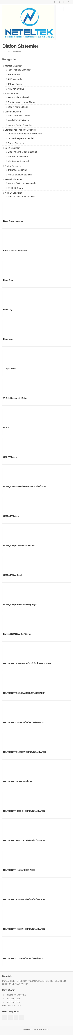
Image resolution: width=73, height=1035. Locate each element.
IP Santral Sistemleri (17, 170)
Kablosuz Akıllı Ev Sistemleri (21, 196)
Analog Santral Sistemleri (20, 174)
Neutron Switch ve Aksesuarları (22, 183)
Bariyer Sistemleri (16, 143)
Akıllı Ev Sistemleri (13, 193)
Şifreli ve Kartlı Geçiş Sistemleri (22, 152)
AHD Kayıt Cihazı (16, 89)
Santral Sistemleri (13, 166)
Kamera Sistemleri (13, 66)
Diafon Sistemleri (13, 111)
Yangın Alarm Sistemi (18, 107)
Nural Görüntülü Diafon (18, 120)
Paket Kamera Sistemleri (19, 70)
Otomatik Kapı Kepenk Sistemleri (20, 130)
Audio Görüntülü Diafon (19, 115)
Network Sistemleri (13, 179)
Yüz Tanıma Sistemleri (18, 161)
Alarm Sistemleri (12, 93)
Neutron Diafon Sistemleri (20, 125)
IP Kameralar (14, 74)
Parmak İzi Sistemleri (18, 156)
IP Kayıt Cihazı (15, 84)
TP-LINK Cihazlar (16, 188)
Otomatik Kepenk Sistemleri (21, 138)
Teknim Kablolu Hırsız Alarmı (21, 102)
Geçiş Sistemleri (12, 148)
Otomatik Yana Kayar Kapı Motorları (25, 133)
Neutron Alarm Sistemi (18, 97)
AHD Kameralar (15, 79)
